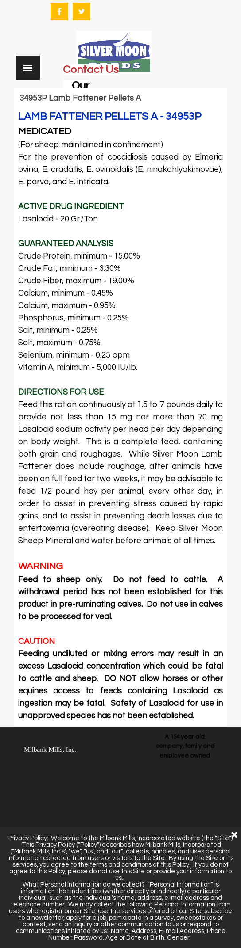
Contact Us (91, 69)
